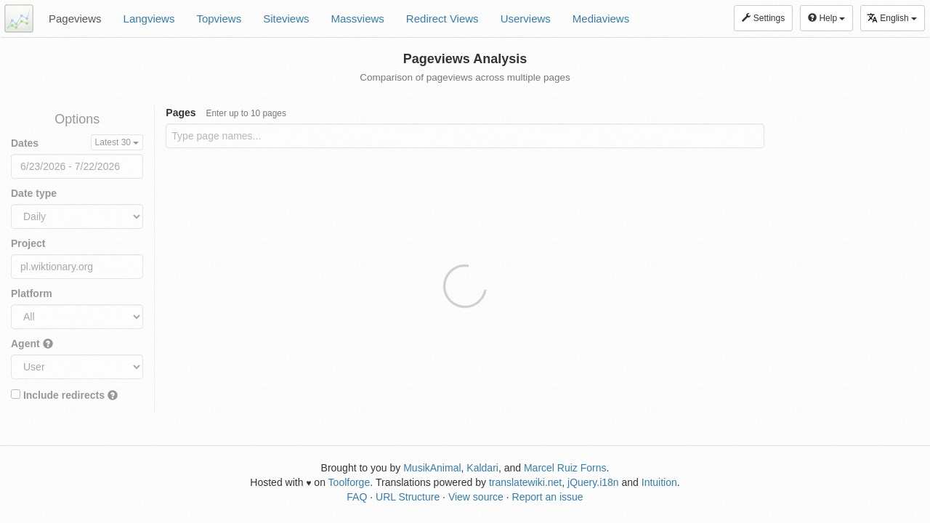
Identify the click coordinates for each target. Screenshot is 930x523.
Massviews (357, 18)
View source (476, 497)
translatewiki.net (525, 482)
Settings (763, 18)
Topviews (218, 18)
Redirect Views (442, 18)
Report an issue (547, 497)
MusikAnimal (432, 468)
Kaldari (482, 468)
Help (826, 18)
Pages (226, 112)
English (892, 17)
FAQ (357, 497)
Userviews (526, 18)
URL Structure (408, 497)
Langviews (149, 18)
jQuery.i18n (593, 482)
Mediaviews (601, 18)
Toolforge (349, 482)
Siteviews (286, 18)
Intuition (659, 482)
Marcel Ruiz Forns (565, 468)
